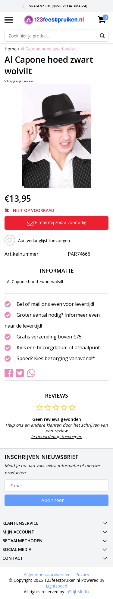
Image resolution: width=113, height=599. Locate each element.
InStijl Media (77, 591)
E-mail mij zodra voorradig (56, 222)
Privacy (82, 574)
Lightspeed (56, 586)
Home (11, 49)
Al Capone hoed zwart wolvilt (48, 49)
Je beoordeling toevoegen (56, 436)
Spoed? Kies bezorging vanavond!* (56, 358)
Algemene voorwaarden (47, 574)
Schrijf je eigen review (19, 81)
